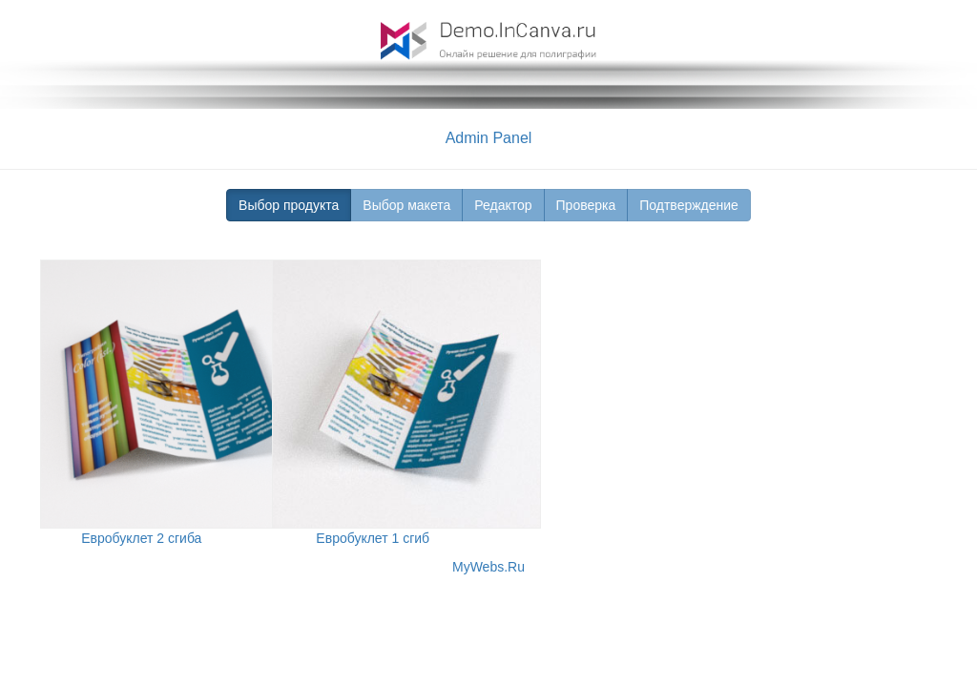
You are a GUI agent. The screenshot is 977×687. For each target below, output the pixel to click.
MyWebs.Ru (488, 566)
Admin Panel (489, 138)
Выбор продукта (289, 205)
